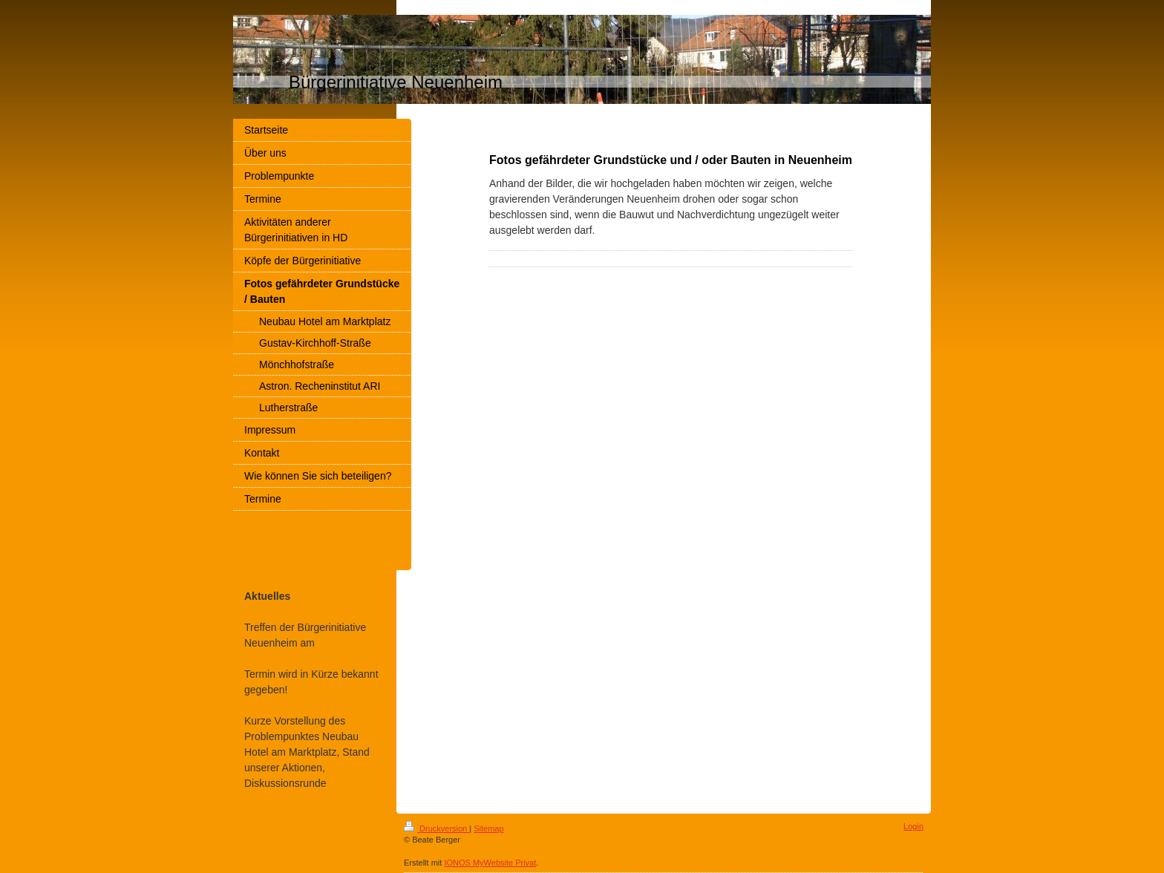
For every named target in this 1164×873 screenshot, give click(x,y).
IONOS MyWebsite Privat (490, 862)
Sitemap (488, 828)
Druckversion (436, 828)
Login (913, 826)
